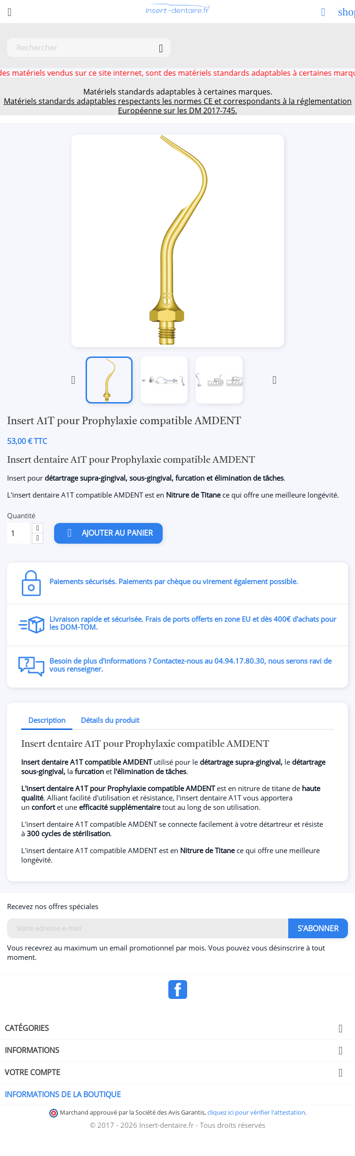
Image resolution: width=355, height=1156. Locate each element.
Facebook (177, 989)
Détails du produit (110, 720)
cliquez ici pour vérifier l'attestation (256, 1112)
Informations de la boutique (63, 1094)
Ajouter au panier (108, 533)
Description (46, 720)
